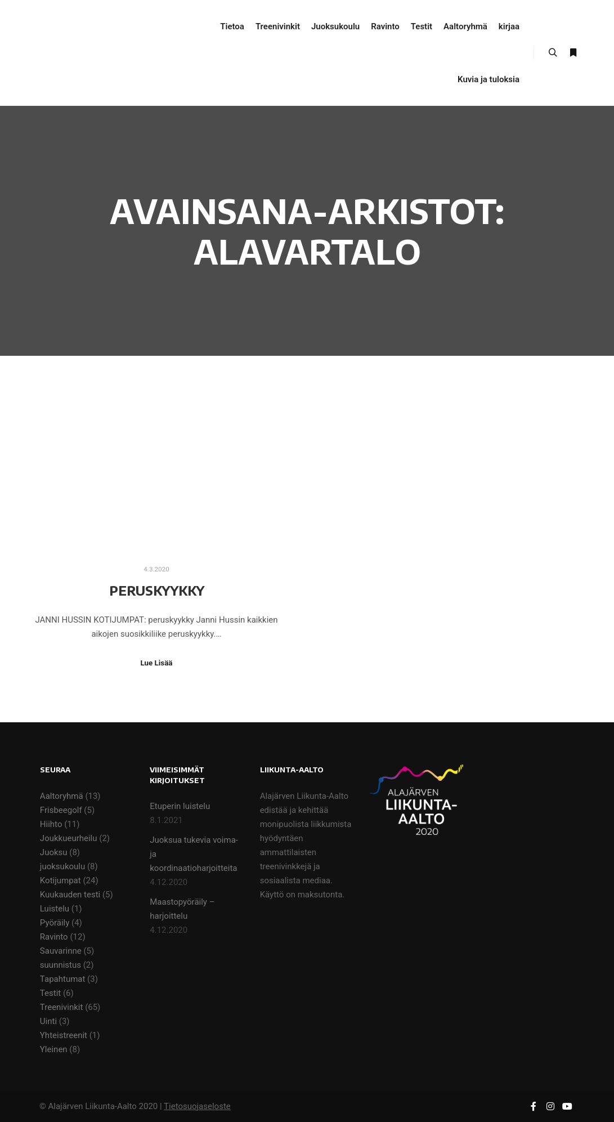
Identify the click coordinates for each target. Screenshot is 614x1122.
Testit (50, 993)
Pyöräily (54, 923)
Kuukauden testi (70, 894)
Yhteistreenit (63, 1035)
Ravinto (54, 937)
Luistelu (54, 909)
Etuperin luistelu (180, 806)
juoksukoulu (62, 866)
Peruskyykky (156, 590)
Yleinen (54, 1049)
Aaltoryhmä (61, 796)
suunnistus (60, 965)
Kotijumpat (60, 880)
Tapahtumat (63, 979)
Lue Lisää (157, 663)
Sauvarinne (61, 951)
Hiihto (51, 824)
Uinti (48, 1021)
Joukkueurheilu (68, 838)
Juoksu (54, 852)
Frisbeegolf (61, 810)
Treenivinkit (61, 1007)
